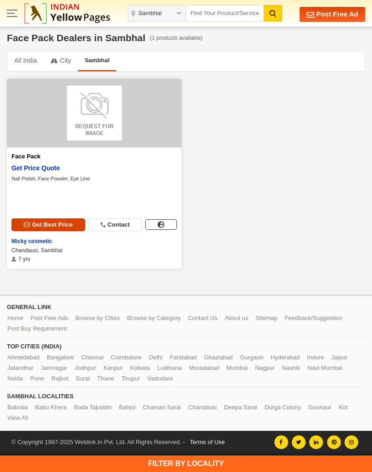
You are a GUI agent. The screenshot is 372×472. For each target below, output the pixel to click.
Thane (105, 378)
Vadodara (160, 378)
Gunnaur (320, 407)
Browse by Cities (97, 318)
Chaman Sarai (162, 407)
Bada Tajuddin (92, 407)
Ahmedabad (23, 357)
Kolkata (140, 367)
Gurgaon (251, 357)
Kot (343, 407)
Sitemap (267, 318)
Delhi (156, 357)
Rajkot (59, 378)
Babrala (17, 407)
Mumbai (236, 367)
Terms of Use (207, 442)
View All (17, 417)
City (61, 60)
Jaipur (339, 357)
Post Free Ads (49, 318)
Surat (83, 378)
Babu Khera (51, 407)
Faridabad (183, 357)
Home (15, 318)
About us (236, 318)
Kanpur (113, 367)
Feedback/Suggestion (314, 318)
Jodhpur (85, 367)
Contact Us (202, 318)
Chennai (92, 357)
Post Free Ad (332, 14)
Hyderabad (285, 357)
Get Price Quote (35, 168)
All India (25, 60)
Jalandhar (20, 367)
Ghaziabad (218, 357)
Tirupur (130, 378)
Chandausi (202, 407)
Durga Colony (282, 407)
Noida (15, 378)
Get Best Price (48, 224)
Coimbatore (126, 357)
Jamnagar (54, 367)
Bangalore (60, 357)
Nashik (291, 367)
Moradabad (204, 367)
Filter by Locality (186, 463)
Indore (315, 357)
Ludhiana (169, 367)
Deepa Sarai (240, 407)
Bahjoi (127, 407)
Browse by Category (154, 318)
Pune (37, 378)
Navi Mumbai (324, 367)
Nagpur (265, 367)
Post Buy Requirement (37, 328)
